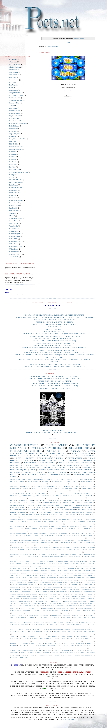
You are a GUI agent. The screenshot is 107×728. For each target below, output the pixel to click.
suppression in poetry (82, 512)
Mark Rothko (75, 591)
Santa (26, 610)
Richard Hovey (13, 190)
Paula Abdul (60, 598)
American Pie (22, 521)
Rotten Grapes (16, 610)
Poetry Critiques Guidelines (75, 601)
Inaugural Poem (70, 587)
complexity (77, 638)
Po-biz (18, 458)
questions (14, 652)
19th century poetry (47, 448)
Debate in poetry (73, 535)
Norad (12, 596)
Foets (53, 545)
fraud (51, 641)
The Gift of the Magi (44, 620)
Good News (22, 582)
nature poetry (64, 486)
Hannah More (13, 136)
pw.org (89, 650)
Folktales (75, 545)
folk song (25, 486)
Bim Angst (12, 85)
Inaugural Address (53, 587)
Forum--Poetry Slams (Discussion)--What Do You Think (54, 336)
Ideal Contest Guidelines (47, 495)
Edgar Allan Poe (14, 118)
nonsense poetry (67, 645)
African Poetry (78, 516)
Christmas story (35, 531)
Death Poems (63, 491)
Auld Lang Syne (77, 521)
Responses (14, 608)
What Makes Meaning (18, 631)
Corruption (59, 467)
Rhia (23, 608)
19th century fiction (82, 470)
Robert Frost (13, 198)
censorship (55, 451)
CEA (22, 528)
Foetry (40, 472)
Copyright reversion (49, 533)
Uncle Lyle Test (56, 624)
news (76, 486)
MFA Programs (61, 591)
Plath (35, 601)
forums (29, 460)
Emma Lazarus (13, 128)
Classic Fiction (81, 453)
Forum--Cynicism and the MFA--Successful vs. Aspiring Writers (54, 315)
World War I (88, 634)
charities (25, 638)
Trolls (34, 624)
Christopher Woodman (15, 100)
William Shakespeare (15, 254)
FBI (56, 542)
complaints (65, 638)
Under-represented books (76, 624)
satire (13, 477)
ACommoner (13, 62)
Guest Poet (33, 582)
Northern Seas (24, 596)
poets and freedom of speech (29, 650)
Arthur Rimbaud (14, 80)
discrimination (16, 641)
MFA (51, 591)
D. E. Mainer (13, 108)
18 (79, 514)
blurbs (63, 636)
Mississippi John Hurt (48, 594)
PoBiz (61, 463)
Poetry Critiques (18, 470)
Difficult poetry (88, 491)
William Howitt (13, 249)
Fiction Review (19, 545)
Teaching (31, 617)
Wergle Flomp (24, 629)
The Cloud (66, 617)
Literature (52, 498)
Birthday (54, 526)
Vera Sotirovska (13, 223)
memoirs (32, 645)
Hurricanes (27, 495)
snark (25, 488)
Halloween (44, 582)
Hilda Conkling (13, 144)
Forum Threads (79, 448)
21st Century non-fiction (80, 463)
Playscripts (44, 601)
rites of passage (27, 652)
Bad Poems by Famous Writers (36, 523)
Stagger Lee (56, 615)
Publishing (73, 605)
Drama (82, 538)
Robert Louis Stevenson (16, 200)
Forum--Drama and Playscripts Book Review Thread (54, 379)
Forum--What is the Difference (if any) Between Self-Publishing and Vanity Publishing (57, 575)
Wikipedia (47, 631)
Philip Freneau (13, 185)
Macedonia (87, 467)
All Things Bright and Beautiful (71, 519)
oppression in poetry (60, 474)
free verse (61, 641)
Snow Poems (87, 613)
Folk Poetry (63, 545)
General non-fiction (69, 580)
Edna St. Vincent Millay (16, 121)
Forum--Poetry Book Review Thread (54, 388)
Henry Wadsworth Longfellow (18, 139)
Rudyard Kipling (14, 205)
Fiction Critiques (88, 542)
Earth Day (14, 540)
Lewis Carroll (13, 164)
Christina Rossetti (14, 98)
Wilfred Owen (13, 231)
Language (14, 591)
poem (54, 509)
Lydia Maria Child (14, 169)
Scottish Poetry (50, 610)
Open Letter (86, 481)
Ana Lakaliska (13, 72)
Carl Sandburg (13, 90)
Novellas (37, 596)
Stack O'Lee (33, 615)
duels (27, 641)
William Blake (13, 239)
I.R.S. (23, 587)
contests (14, 486)
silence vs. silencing (86, 652)
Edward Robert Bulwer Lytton (18, 123)
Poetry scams (64, 603)
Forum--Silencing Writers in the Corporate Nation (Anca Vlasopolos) (54, 348)
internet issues (74, 641)
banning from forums (48, 636)
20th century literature (80, 477)
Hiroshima (74, 584)
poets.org (15, 456)
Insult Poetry (69, 495)
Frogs (45, 580)
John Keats (12, 154)
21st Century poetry (65, 456)
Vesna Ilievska (13, 226)
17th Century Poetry (67, 514)
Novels (46, 596)
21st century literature (47, 465)
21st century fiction (20, 465)
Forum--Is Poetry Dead (54, 331)
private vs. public (83, 474)
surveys (34, 488)
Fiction (76, 542)
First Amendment (70, 460)
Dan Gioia (39, 535)
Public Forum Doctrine (56, 605)
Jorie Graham (86, 495)
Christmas (15, 472)
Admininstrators (17, 479)
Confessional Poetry (18, 533)
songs (24, 655)
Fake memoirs (65, 542)
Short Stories (49, 463)
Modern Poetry (31, 463)
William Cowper (14, 244)
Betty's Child (87, 523)
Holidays (14, 495)
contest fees (86, 484)
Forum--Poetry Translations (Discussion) (54, 338)
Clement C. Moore (14, 103)
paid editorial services (38, 509)
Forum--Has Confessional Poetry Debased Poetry (55, 324)
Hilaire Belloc (13, 141)
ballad (74, 484)
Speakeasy (14, 615)
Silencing (29, 484)
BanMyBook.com (72, 523)
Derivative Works (17, 538)
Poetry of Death (49, 603)
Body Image (74, 526)
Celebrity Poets (74, 479)
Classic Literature (24, 445)
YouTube (13, 636)
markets (13, 645)
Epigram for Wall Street (20, 542)
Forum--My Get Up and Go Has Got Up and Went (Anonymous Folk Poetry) (54, 334)
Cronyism (73, 467)
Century (79, 528)
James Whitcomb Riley (16, 146)
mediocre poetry (17, 509)
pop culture (67, 650)
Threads (75, 451)
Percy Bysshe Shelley (15, 182)
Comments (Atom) (51, 46)
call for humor (82, 636)
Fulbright (54, 580)
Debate (75, 491)
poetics (42, 470)
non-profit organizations (48, 645)
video (65, 655)
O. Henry (12, 177)
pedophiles (33, 648)
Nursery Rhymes (26, 500)
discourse (87, 507)
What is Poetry (35, 631)
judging (13, 643)
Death (52, 491)
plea (64, 648)
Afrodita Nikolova (14, 67)
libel (40, 643)
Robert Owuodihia (14, 203)
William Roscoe (14, 251)
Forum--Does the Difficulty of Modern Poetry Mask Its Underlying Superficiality (54, 317)
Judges (74, 472)
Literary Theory (37, 498)
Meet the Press (32, 594)
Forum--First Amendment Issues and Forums (54, 320)
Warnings (67, 505)
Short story (17, 613)
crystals (88, 638)
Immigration (37, 587)
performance (45, 648)
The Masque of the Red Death (32, 622)
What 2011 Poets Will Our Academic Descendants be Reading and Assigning (62, 629)
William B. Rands (14, 236)
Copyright (34, 533)
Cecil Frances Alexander (16, 95)
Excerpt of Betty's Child (42, 542)
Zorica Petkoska (14, 257)
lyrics (89, 643)
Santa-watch (37, 610)
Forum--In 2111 (54, 327)
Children (88, 528)
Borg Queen (87, 526)
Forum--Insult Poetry (55, 329)
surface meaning (43, 655)
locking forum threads (44, 486)
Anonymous (12, 77)
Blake (11, 87)
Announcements (17, 467)
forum (33, 470)
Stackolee (45, 615)
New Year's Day (76, 594)
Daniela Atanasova (14, 110)
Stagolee (67, 615)
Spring (23, 615)
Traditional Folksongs (19, 624)
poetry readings (17, 512)
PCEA (40, 598)
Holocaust (14, 587)
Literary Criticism (18, 498)
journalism (88, 641)
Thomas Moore (13, 221)
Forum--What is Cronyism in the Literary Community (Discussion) (54, 352)
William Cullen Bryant (16, 246)
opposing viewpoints (18, 648)
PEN (46, 598)
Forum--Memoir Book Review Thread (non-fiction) (54, 386)
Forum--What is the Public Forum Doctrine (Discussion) (55, 364)
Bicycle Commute (17, 526)
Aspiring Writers (17, 491)
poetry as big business (78, 648)
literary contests (52, 643)
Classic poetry (57, 445)
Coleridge (12, 105)
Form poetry (87, 545)
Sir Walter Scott (13, 210)
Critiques (28, 472)
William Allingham (14, 233)
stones (31, 655)
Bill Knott (12, 82)
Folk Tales (64, 493)
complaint (75, 507)
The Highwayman (63, 620)
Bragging (14, 528)
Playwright (56, 601)
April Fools (48, 521)
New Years (89, 594)
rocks (39, 652)
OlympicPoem (15, 598)
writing (13, 514)
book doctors (61, 507)
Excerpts (52, 493)
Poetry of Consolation (31, 603)
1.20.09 (53, 514)
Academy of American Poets (78, 465)
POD (51, 598)
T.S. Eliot (12, 216)
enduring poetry (39, 641)
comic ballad (37, 638)
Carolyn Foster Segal (15, 93)
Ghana (82, 580)
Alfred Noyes (13, 69)
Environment (67, 540)
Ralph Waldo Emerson (15, 187)
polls (57, 650)
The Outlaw (52, 622)
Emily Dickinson (14, 126)
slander (16, 655)
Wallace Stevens (14, 228)
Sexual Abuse (76, 610)
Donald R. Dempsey (15, 113)
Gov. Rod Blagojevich (82, 493)
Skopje (65, 613)
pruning (32, 512)
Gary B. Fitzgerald (14, 134)
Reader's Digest (86, 605)
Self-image (64, 610)
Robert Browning (14, 192)
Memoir (45, 481)
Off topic (66, 596)
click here (70, 719)
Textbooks (42, 617)
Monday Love (13, 175)
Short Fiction (89, 610)
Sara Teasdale (13, 208)
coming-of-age (52, 638)
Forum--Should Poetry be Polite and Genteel (55, 345)
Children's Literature (39, 467)
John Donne (12, 151)
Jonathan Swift (13, 162)
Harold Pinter (89, 582)
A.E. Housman (13, 59)
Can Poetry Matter (55, 479)
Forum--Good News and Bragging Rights (54, 322)
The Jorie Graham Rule (48, 505)
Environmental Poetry (84, 540)
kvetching (24, 643)
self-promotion (61, 512)
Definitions (87, 535)
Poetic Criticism (43, 500)
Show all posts (79, 38)
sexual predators (68, 652)
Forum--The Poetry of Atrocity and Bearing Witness (54, 350)
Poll (12, 605)
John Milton (12, 159)
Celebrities (68, 528)
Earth (90, 538)
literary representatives (74, 643)
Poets (74, 603)
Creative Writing (78, 533)
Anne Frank (87, 488)
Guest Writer (75, 458)
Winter (30, 507)
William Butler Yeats (15, 241)
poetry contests (85, 509)
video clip (74, 655)
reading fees (45, 512)
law (32, 643)
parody (84, 486)
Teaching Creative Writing (22, 505)
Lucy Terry (12, 167)
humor (43, 474)
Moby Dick (63, 594)
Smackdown (75, 613)
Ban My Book (57, 523)
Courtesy (65, 533)
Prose (42, 605)
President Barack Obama (27, 605)
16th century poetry (59, 470)
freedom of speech (24, 451)
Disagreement (32, 538)
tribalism (56, 655)
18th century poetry (30, 477)
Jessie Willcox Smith (15, 149)
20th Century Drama (70, 488)
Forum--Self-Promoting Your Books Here (55, 343)
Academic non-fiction (60, 516)
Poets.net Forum (86, 603)
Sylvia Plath (12, 213)
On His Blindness (29, 598)
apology (23, 636)
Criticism (88, 479)
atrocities (33, 636)
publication (79, 650)
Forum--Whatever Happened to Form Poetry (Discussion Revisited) (55, 366)
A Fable (86, 514)
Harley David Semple (73, 582)
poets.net (48, 650)
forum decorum (28, 474)
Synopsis (89, 615)
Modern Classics (68, 498)
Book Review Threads (51, 458)
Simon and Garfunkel (34, 613)
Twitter (43, 624)
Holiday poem (87, 584)
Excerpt (41, 493)
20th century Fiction (54, 477)
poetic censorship (67, 509)
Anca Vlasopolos (14, 75)
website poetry (87, 655)
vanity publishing (49, 488)
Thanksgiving (54, 617)
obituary (80, 645)
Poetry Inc (57, 500)
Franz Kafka (13, 131)
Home (68, 42)
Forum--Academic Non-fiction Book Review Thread (54, 376)
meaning (23, 645)
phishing (56, 648)
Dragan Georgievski (15, 116)
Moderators (57, 481)
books (70, 636)
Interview (83, 587)
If (29, 587)
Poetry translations (74, 500)
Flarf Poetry (42, 545)
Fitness (31, 545)
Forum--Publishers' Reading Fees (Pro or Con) (54, 341)
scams (47, 652)
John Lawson (13, 157)
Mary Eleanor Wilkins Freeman (18, 172)
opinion (90, 645)
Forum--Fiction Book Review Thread (54, 381)
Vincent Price (66, 627)
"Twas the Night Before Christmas (34, 514)
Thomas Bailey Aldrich (16, 218)
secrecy (55, 652)
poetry (30, 458)
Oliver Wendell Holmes (16, 180)
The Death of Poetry (81, 617)
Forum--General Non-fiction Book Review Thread (55, 383)
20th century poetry (37, 456)
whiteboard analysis (18, 657)
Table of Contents (17, 617)
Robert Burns (13, 195)
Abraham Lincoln (14, 64)
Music (81, 498)
